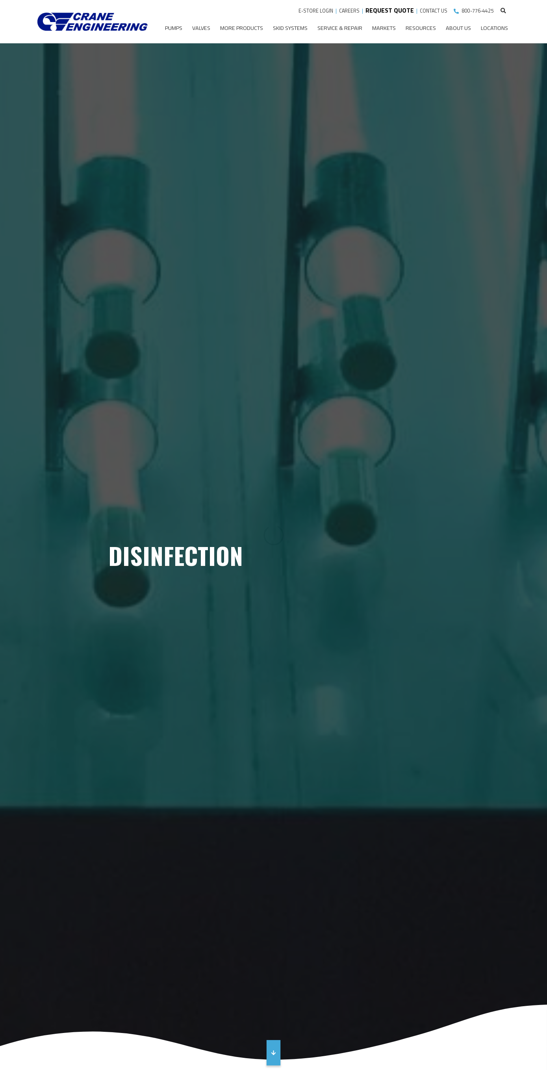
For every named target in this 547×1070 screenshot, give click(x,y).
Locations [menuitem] (494, 28)
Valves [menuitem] (201, 28)
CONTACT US (434, 11)
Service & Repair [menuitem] (339, 28)
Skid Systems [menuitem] (290, 28)
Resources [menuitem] (421, 28)
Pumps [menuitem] (173, 28)
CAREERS (349, 11)
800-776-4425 (477, 11)
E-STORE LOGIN (316, 11)
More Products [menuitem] (241, 28)
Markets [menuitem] (384, 28)
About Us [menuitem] (458, 28)
